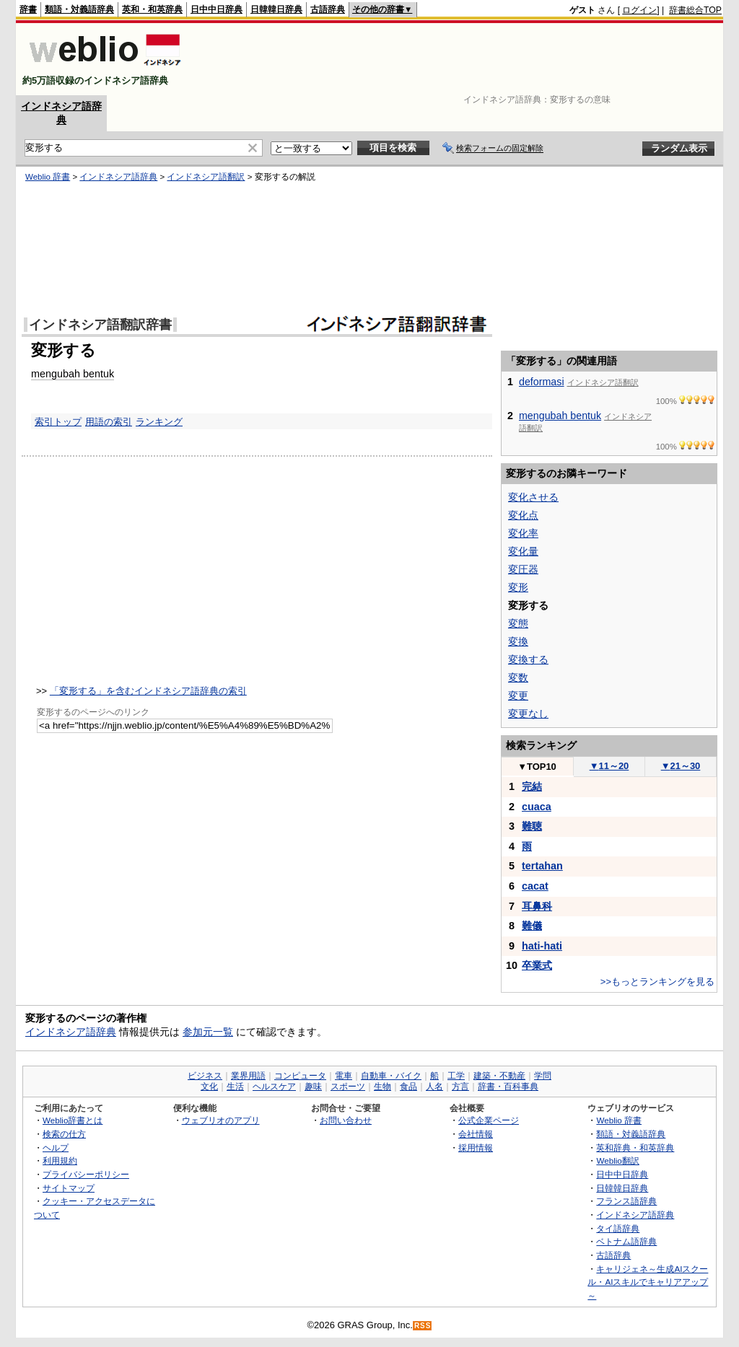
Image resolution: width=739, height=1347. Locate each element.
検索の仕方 (64, 1133)
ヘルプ (56, 1147)
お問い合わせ (346, 1120)
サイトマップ (69, 1188)
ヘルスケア (274, 1086)
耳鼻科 (537, 906)
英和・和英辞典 (152, 9)
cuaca (536, 806)
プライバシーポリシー (86, 1174)
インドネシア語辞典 (118, 176)
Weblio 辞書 (47, 176)
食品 (408, 1086)
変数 (518, 677)
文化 (209, 1086)
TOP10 (536, 766)
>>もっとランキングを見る (657, 981)
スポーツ (348, 1086)
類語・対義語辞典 (79, 9)
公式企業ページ (488, 1120)
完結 (532, 786)
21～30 (681, 765)
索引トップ (58, 421)
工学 (456, 1075)
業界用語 (248, 1075)
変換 (518, 641)
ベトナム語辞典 (626, 1241)
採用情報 (475, 1147)
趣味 (313, 1086)
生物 (382, 1086)
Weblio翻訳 (617, 1160)
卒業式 (537, 965)
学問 (542, 1075)
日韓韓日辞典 (276, 9)
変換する (528, 659)
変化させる (533, 497)
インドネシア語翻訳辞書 (100, 324)
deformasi (541, 381)
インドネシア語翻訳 (206, 176)
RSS (423, 1326)
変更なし (528, 713)
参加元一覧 (208, 1031)
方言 (460, 1086)
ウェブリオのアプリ (221, 1120)
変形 (518, 587)
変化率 (523, 533)
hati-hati (542, 946)
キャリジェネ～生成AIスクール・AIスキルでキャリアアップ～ (647, 1282)
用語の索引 (108, 421)
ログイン (639, 10)
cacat (535, 886)
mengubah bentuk (72, 373)
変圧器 (523, 569)
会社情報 (475, 1133)
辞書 (28, 9)
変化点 (523, 515)
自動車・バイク (391, 1075)
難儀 (532, 925)
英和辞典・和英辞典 (635, 1147)
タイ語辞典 (617, 1228)
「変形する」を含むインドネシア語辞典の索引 (148, 690)
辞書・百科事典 (508, 1086)
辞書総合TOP (695, 10)
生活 (235, 1086)
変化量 (523, 551)
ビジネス (205, 1075)
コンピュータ (300, 1075)
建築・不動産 (499, 1075)
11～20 (609, 765)
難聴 (532, 826)
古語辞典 (327, 9)
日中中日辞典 (216, 9)
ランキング (159, 421)
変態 (518, 623)
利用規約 (60, 1160)
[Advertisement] (459, 59)
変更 (518, 695)
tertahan (542, 866)
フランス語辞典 (626, 1201)
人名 (434, 1086)
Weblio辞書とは (72, 1120)
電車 (343, 1075)
